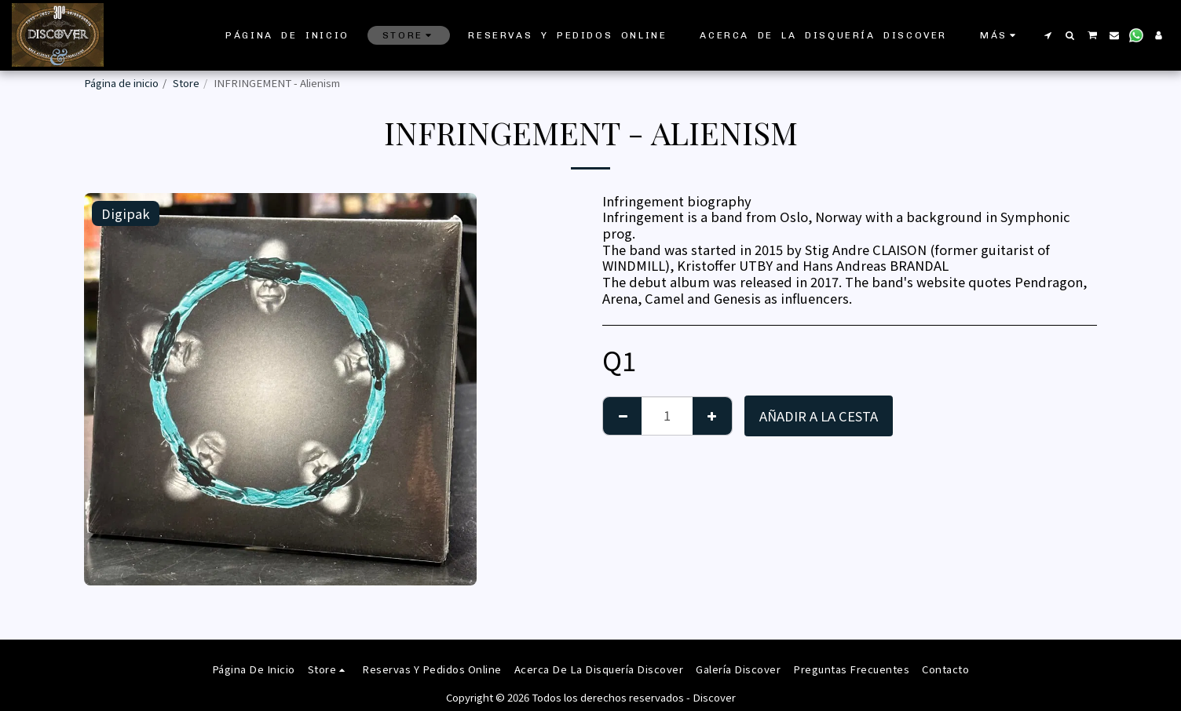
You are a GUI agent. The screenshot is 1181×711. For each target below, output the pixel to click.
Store (186, 82)
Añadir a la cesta (818, 416)
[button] (1047, 35)
